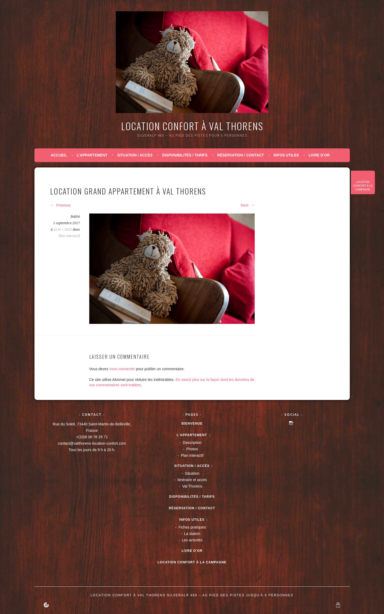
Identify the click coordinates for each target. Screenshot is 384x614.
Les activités (192, 540)
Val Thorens (192, 486)
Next (248, 205)
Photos (192, 449)
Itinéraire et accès (192, 480)
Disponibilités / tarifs (184, 155)
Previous (60, 205)
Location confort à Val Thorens (192, 126)
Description (192, 442)
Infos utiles (286, 155)
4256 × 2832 (62, 229)
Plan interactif (69, 236)
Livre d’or (319, 155)
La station (192, 533)
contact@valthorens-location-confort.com (92, 443)
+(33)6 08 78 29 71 (92, 437)
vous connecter (122, 369)
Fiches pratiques (192, 527)
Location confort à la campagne (363, 186)
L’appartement (92, 155)
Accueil (59, 155)
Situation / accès (134, 155)
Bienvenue (192, 423)
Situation (192, 473)
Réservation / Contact (240, 155)
